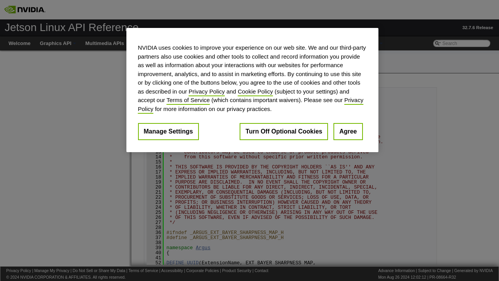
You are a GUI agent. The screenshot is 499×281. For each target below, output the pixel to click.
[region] (252, 90)
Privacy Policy (206, 91)
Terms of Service (188, 100)
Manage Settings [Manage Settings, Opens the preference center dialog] (168, 131)
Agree (348, 131)
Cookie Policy (255, 91)
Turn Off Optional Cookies (283, 131)
